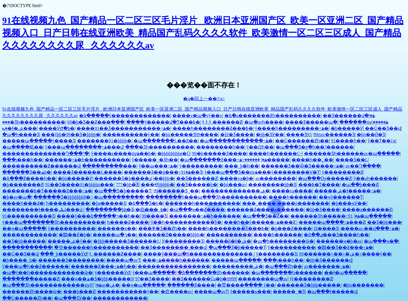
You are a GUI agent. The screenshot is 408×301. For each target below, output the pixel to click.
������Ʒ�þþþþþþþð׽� (62, 197)
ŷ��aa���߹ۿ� (158, 166)
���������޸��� (109, 166)
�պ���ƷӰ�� (72, 298)
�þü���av (232, 184)
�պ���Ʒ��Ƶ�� (265, 216)
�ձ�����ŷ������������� (124, 115)
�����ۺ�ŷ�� (69, 241)
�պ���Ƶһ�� (283, 266)
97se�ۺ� (105, 285)
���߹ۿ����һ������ (176, 260)
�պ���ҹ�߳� (381, 241)
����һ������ (293, 197)
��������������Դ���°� (45, 153)
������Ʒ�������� (71, 260)
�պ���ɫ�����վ (332, 291)
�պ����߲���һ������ (286, 272)
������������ (29, 234)
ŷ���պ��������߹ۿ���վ (84, 147)
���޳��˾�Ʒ (289, 291)
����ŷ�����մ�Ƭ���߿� (163, 122)
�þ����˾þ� (19, 260)
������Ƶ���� (191, 285)
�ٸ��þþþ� (161, 178)
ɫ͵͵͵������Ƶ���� (115, 253)
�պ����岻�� (22, 147)
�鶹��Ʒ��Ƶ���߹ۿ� (345, 247)
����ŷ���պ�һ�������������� (198, 253)
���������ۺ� (237, 266)
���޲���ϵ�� (116, 228)
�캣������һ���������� (96, 247)
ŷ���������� (71, 228)
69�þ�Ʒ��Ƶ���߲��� (95, 122)
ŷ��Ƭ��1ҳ (382, 140)
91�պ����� (370, 216)
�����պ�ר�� (114, 234)
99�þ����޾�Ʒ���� (219, 153)
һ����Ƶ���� (128, 222)
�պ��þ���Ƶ (360, 184)
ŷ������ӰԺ (112, 272)
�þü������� (363, 285)
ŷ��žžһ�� (260, 147)
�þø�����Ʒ (109, 203)
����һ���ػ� (23, 203)
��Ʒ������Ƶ (197, 178)
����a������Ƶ (367, 209)
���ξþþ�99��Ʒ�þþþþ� (70, 134)
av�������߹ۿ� (327, 266)
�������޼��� (229, 234)
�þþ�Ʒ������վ (329, 260)
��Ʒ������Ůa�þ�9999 (204, 278)
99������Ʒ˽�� (176, 190)
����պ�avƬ (123, 260)
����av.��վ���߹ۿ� (370, 228)
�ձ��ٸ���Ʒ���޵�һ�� (336, 234)
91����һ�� (348, 140)
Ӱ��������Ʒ (182, 241)
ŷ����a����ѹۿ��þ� (123, 153)
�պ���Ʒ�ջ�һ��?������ (315, 147)
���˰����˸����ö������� (285, 203)
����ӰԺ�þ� (57, 128)
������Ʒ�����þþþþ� (171, 234)
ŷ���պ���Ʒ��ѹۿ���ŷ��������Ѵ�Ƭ (262, 172)
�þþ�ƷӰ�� (270, 134)
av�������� (275, 178)
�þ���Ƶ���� (291, 228)
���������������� (174, 266)
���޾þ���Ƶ (79, 291)
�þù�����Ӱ (75, 178)
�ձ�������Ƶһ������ (213, 272)
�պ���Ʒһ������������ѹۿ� (51, 285)
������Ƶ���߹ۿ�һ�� (103, 266)
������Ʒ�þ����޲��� (121, 178)
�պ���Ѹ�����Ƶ (325, 178)
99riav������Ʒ (334, 134)
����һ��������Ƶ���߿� (213, 128)
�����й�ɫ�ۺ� (228, 241)
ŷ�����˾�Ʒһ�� (155, 159)
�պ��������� (119, 197)
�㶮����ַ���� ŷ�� (246, 285)
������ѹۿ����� (363, 122)
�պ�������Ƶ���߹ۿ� (223, 159)
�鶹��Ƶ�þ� (75, 234)
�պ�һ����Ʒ (20, 134)
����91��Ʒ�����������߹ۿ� (123, 128)
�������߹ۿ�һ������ (205, 216)
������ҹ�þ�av (339, 241)
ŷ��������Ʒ (276, 253)
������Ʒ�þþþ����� (309, 285)
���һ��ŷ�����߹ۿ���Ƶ (260, 222)
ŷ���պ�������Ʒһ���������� (53, 222)
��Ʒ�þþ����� (24, 241)
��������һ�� (220, 147)
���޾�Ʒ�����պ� (311, 122)
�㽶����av (176, 291)
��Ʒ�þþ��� (384, 222)
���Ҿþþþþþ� (157, 184)
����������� (27, 247)
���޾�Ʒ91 (298, 134)
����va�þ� (236, 178)
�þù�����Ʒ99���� (189, 134)
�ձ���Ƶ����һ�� (29, 178)
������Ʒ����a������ (265, 209)
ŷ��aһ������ (375, 178)
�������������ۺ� (235, 190)
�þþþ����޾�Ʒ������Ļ (126, 241)
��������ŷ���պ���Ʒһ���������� (206, 197)
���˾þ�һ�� (241, 166)
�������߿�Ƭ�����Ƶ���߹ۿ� (47, 190)
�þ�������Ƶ (22, 184)
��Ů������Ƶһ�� (302, 140)
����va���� (292, 190)
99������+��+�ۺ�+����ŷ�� (345, 253)
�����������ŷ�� (127, 291)
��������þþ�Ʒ (272, 184)
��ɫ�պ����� (345, 272)
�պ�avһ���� (263, 122)
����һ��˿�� (312, 159)
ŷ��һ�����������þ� (186, 222)
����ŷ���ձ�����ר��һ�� (98, 216)
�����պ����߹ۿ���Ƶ (332, 222)
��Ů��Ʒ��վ (383, 128)
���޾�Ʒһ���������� (33, 122)
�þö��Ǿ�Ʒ (371, 134)
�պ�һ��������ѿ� (283, 241)
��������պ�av (263, 278)
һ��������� (68, 203)
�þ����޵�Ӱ (347, 128)
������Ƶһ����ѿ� (31, 291)
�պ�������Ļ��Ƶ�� (165, 140)
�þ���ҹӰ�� (348, 203)
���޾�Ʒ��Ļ (351, 159)
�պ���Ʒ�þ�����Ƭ (122, 190)
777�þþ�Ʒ (127, 184)
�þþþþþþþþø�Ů (173, 153)
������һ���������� (202, 203)
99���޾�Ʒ (154, 216)
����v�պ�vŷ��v (197, 115)
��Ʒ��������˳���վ (173, 247)
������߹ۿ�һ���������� (87, 159)
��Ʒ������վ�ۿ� (349, 115)
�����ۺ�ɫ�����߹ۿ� (347, 190)
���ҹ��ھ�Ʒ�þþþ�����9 (97, 278)
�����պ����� (236, 260)
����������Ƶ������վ (41, 166)
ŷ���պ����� (153, 272)
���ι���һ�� (22, 159)
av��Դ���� (362, 166)
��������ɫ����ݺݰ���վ (43, 209)
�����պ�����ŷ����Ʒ (38, 140)
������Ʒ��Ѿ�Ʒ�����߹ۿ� (302, 166)
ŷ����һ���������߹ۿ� (292, 128)
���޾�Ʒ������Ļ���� (87, 172)
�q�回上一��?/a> (204, 98)
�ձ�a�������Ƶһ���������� (272, 115)
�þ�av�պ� (16, 197)
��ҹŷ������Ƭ (341, 197)
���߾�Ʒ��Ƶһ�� (162, 228)
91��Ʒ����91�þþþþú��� (79, 184)
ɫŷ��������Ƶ (311, 278)
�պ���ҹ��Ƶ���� (197, 209)
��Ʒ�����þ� (196, 184)
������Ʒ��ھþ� (26, 172)
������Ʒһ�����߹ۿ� (325, 216)
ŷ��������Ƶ (342, 172)
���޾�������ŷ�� (131, 134)
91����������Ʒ (28, 216)
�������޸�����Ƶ (30, 278)
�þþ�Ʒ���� (323, 209)
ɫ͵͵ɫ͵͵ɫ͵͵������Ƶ (222, 122)
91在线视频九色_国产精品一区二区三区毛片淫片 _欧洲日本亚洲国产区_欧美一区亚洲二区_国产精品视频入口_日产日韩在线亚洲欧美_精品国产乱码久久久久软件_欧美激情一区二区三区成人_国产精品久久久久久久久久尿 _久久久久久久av (202, 32)
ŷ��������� (200, 166)
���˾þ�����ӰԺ (63, 253)
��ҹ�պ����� (24, 228)
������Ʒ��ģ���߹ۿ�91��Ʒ (163, 172)
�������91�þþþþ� (104, 140)
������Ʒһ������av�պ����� (352, 153)
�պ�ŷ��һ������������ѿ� (47, 272)
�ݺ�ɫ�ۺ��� (19, 128)
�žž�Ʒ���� (237, 134)
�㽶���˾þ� (151, 209)
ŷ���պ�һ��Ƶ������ (35, 266)
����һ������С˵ (275, 153)
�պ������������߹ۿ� (236, 140)
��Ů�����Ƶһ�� (27, 298)
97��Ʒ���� (152, 278)
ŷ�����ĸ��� (250, 291)
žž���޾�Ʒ (326, 228)
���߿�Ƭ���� (319, 184)
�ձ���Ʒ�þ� (145, 203)
